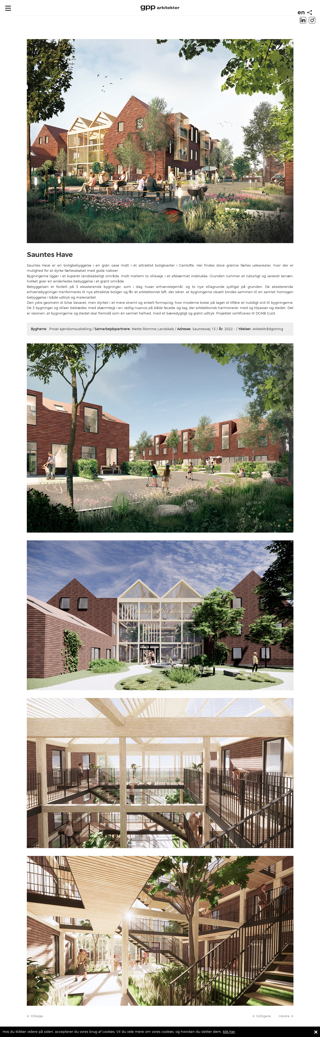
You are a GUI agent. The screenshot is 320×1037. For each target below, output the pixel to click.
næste (284, 1016)
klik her (229, 1032)
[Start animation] (309, 12)
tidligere (263, 1016)
